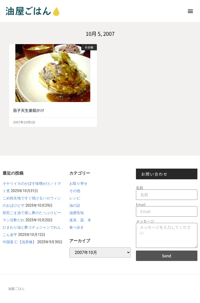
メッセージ (145, 221)
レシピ (74, 198)
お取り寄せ (78, 183)
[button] (190, 11)
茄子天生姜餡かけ (28, 110)
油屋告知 (76, 213)
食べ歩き (76, 227)
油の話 (74, 205)
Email (141, 204)
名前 (139, 187)
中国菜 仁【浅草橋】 (19, 242)
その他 (74, 191)
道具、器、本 (80, 220)
